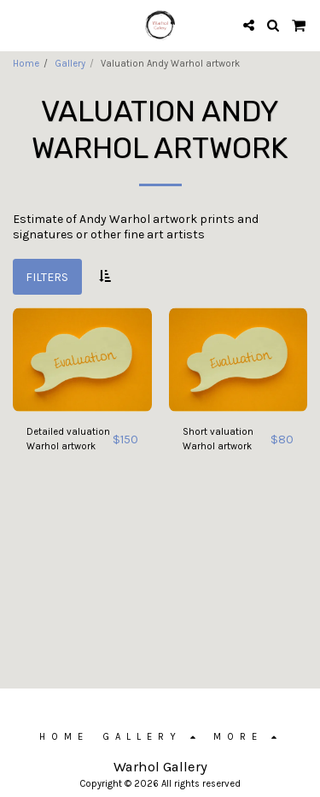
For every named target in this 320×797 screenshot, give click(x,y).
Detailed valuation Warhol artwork (68, 439)
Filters (47, 277)
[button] (18, 24)
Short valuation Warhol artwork (218, 439)
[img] (82, 360)
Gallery (70, 63)
